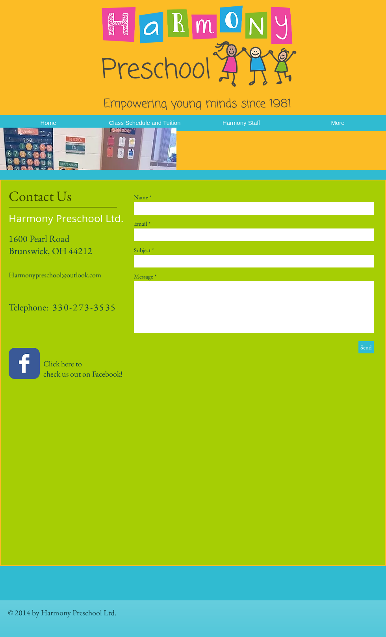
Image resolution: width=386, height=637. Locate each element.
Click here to (45, 363)
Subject (142, 250)
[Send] (366, 347)
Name (141, 197)
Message (143, 276)
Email (140, 224)
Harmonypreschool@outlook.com (55, 274)
